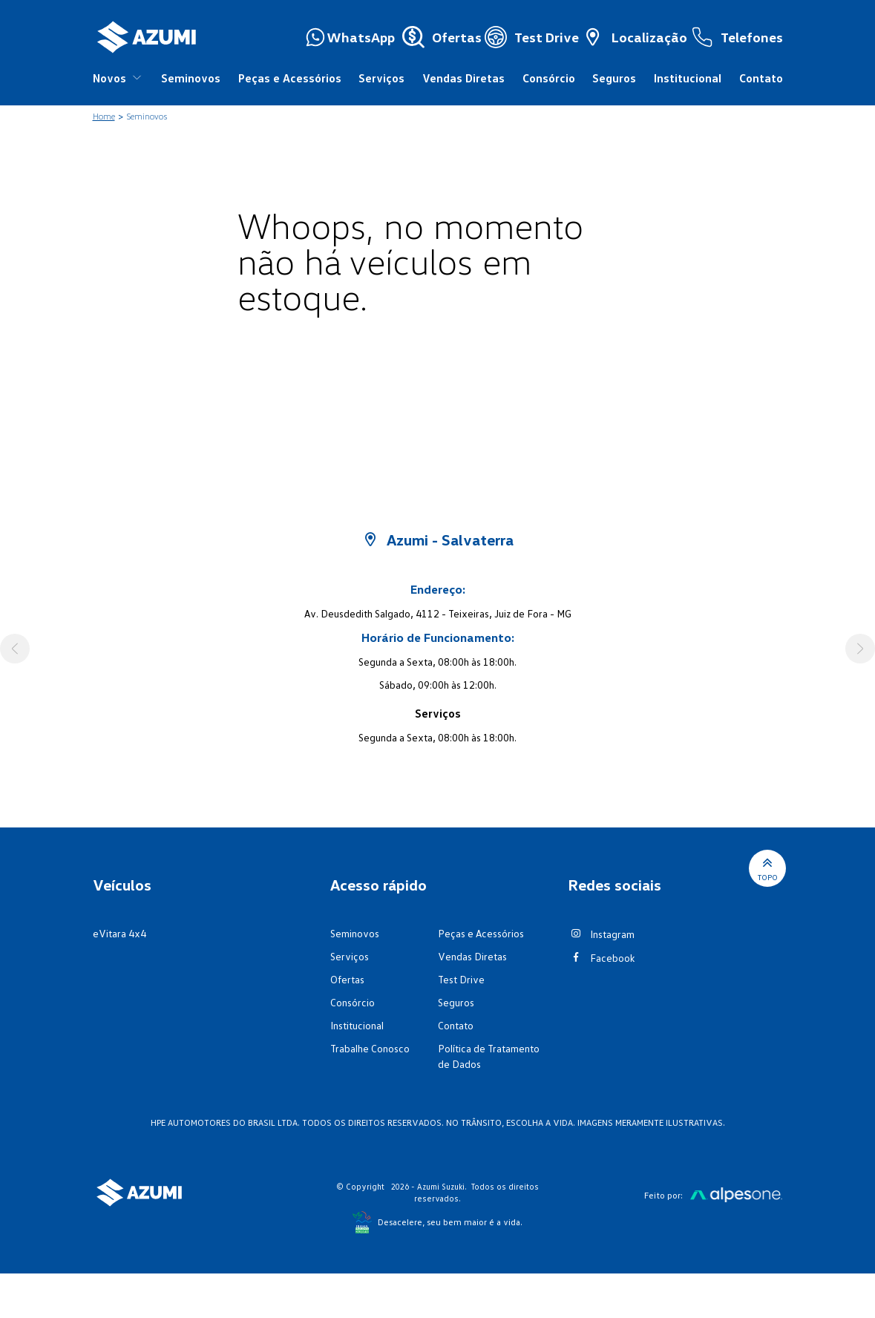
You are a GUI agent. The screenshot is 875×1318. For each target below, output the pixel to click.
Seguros (614, 78)
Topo (768, 868)
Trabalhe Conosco (370, 1048)
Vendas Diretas (463, 78)
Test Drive (461, 979)
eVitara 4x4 (119, 933)
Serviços (381, 78)
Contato (761, 78)
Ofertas (347, 979)
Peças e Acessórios (289, 78)
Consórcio (548, 78)
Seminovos (190, 78)
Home (104, 116)
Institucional (687, 78)
